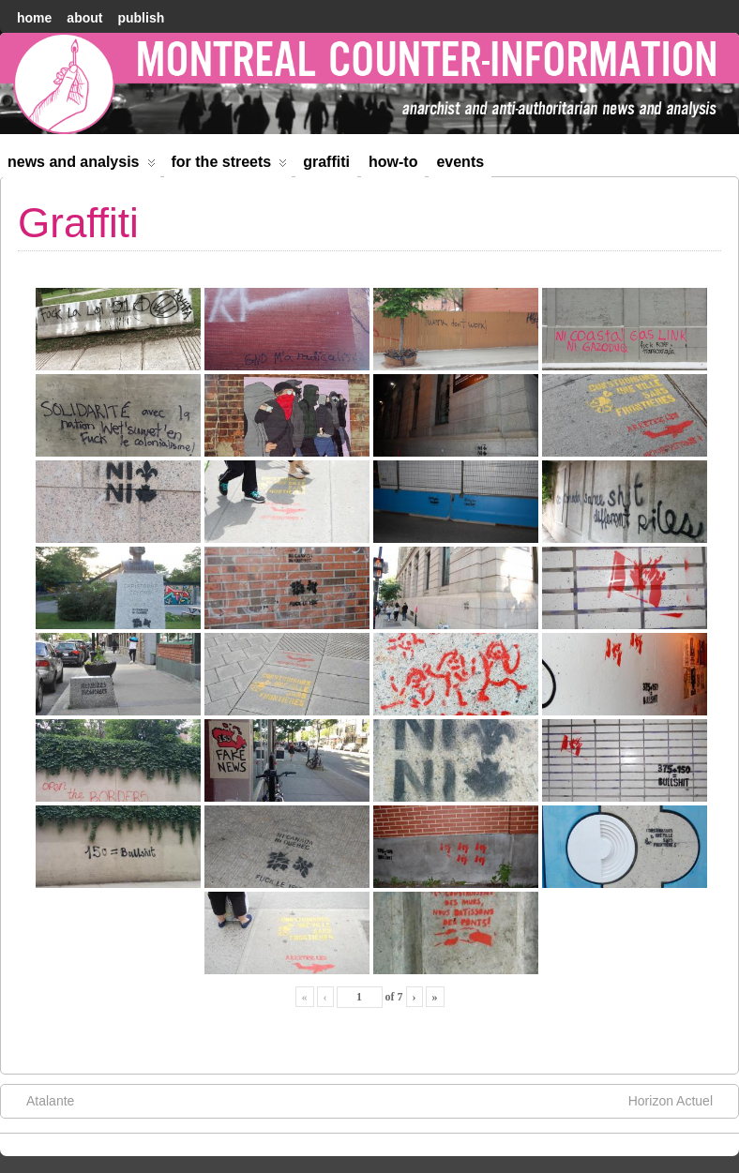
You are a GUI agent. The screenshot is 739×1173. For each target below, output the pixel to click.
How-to (393, 162)
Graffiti (326, 162)
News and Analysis (82, 165)
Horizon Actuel (679, 1099)
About (84, 17)
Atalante (41, 1099)
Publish (140, 17)
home (34, 17)
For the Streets (230, 165)
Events (460, 162)
